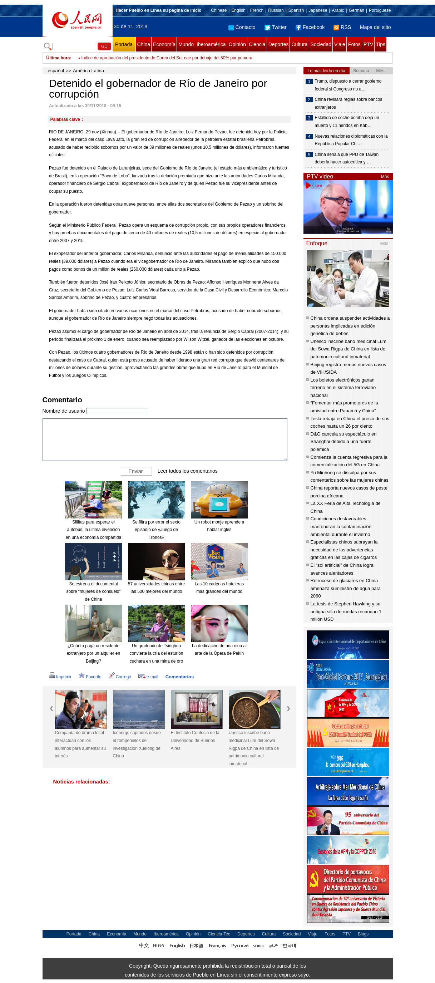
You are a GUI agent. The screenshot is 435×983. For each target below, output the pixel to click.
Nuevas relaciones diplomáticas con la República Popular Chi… (351, 140)
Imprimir (60, 676)
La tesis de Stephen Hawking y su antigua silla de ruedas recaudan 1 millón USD (346, 611)
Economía (164, 44)
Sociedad (321, 44)
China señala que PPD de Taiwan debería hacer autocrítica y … (347, 158)
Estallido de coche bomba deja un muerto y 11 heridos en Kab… (347, 121)
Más (385, 176)
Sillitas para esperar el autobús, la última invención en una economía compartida (93, 530)
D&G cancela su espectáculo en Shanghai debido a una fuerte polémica (344, 441)
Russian (275, 10)
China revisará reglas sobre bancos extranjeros (348, 103)
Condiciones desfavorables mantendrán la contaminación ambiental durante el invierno (341, 526)
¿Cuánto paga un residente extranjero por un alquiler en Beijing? (93, 653)
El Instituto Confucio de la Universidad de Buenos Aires (195, 740)
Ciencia (257, 44)
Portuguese (380, 10)
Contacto (242, 27)
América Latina (88, 70)
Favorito (90, 676)
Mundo (186, 44)
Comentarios (179, 676)
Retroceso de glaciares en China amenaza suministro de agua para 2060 (346, 588)
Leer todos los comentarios (188, 471)
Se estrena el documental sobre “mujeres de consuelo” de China (93, 591)
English (238, 10)
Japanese (317, 10)
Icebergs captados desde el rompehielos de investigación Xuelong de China (137, 744)
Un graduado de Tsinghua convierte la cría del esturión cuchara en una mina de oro (156, 653)
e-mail (148, 676)
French (256, 10)
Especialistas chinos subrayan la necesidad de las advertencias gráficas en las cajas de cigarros (344, 549)
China (143, 44)
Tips (380, 44)
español (56, 70)
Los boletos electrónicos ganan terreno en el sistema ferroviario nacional (343, 387)
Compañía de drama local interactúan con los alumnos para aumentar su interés (80, 744)
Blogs (363, 934)
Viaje (339, 44)
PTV (368, 44)
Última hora (58, 57)
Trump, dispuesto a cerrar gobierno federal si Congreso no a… (348, 85)
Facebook (310, 27)
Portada (124, 44)
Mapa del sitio (375, 27)
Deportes (278, 44)
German (356, 10)
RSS (342, 27)
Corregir (120, 676)
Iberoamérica (211, 44)
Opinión (237, 44)
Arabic (338, 10)
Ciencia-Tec (219, 934)
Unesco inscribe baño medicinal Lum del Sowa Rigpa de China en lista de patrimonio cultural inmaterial (254, 748)
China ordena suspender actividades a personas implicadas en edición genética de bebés (350, 325)
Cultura (299, 44)
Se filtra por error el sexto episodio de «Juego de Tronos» (156, 530)
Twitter (276, 27)
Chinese (219, 10)
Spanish (296, 10)
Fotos (354, 44)
